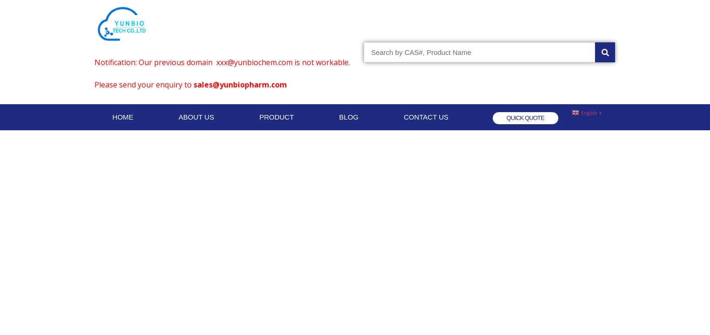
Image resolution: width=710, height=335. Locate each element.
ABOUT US (196, 117)
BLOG (349, 117)
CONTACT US (426, 117)
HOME (123, 117)
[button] (525, 118)
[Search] (605, 52)
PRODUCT (276, 117)
